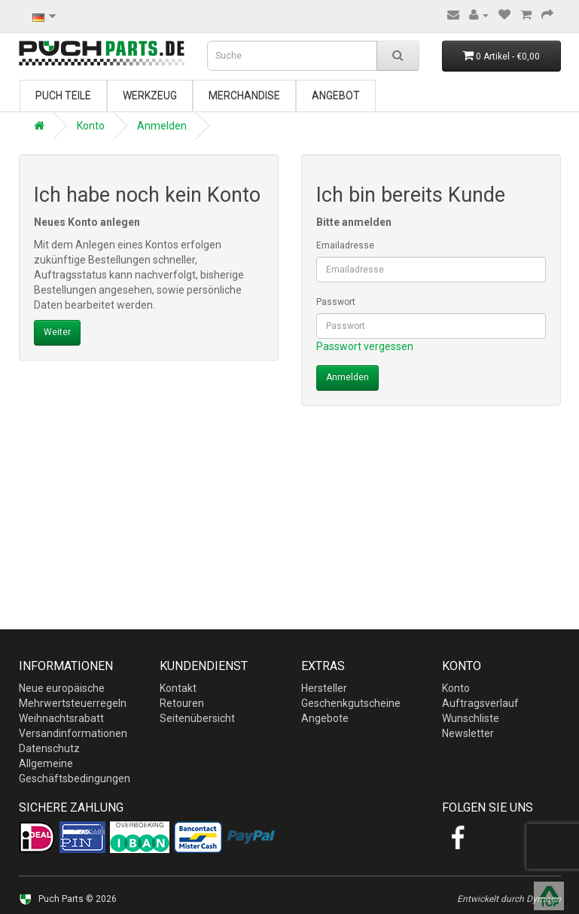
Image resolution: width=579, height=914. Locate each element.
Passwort (335, 302)
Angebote (325, 718)
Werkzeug (150, 96)
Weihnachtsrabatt (61, 718)
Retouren (182, 703)
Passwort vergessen (364, 346)
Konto (91, 126)
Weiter (57, 332)
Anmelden (162, 126)
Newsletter (468, 733)
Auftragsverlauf (480, 703)
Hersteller (324, 688)
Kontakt (178, 688)
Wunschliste (470, 718)
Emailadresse (345, 245)
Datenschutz (49, 748)
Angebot (336, 96)
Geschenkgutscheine (351, 703)
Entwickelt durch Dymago (509, 899)
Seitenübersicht (197, 718)
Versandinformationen (73, 733)
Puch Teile (63, 96)
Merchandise (244, 96)
